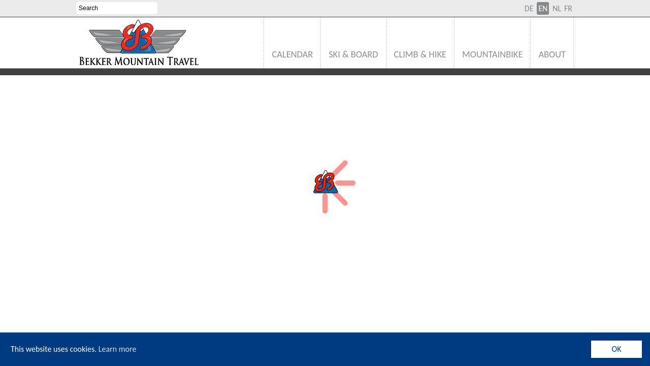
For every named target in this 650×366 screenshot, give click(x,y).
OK (617, 349)
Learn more (118, 349)
